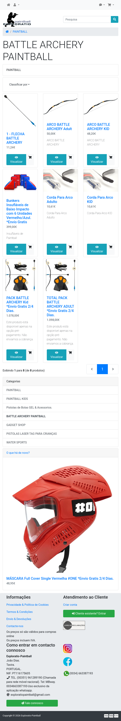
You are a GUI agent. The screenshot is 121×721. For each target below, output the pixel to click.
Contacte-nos (14, 626)
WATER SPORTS (16, 442)
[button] (16, 5)
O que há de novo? (18, 452)
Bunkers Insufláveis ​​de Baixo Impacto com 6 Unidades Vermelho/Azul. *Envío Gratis (19, 211)
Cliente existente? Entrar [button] (89, 613)
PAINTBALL (20, 31)
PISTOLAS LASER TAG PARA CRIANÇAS (31, 433)
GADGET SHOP (15, 425)
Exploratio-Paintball (31, 715)
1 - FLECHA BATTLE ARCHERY (15, 138)
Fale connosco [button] (32, 703)
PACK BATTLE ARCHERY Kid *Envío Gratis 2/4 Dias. (19, 304)
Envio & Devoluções (18, 619)
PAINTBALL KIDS (17, 398)
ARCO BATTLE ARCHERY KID (98, 126)
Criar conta (70, 604)
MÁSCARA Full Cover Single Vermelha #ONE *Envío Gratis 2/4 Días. (60, 578)
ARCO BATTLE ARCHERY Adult (59, 126)
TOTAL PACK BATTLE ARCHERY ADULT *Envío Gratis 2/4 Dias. (60, 306)
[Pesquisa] (87, 19)
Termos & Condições (19, 612)
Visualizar (16, 159)
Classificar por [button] (18, 84)
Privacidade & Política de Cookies (27, 604)
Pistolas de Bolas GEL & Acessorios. (29, 407)
